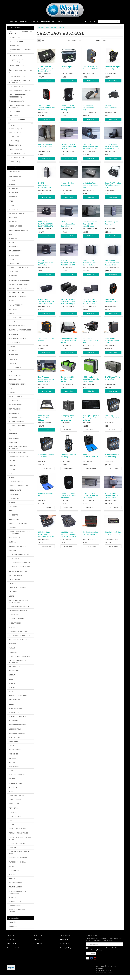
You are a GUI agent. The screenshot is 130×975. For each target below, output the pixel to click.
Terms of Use (64, 939)
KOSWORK (16, 149)
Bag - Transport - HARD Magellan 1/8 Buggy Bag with (46, 379)
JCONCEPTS (16, 55)
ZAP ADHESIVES (15, 905)
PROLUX (12, 648)
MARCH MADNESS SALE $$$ (19, 563)
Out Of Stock (68, 430)
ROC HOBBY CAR (15, 729)
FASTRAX (12, 363)
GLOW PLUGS (14, 413)
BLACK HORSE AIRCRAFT (18, 230)
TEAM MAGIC (16, 86)
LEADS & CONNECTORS (18, 546)
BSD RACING (13, 247)
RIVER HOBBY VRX (15, 708)
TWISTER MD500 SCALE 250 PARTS (19, 852)
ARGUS (11, 205)
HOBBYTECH (13, 494)
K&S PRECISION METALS (18, 523)
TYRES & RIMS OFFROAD (18, 858)
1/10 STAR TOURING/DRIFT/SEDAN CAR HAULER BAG (70, 263)
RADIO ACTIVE (14, 666)
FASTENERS (13, 355)
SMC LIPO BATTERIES (17, 775)
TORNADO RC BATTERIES (18, 833)
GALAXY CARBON (16, 396)
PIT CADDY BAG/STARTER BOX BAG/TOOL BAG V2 (46, 224)
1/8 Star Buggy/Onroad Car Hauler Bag (45, 263)
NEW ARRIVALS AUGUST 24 (20, 71)
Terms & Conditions (113, 948)
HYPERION (13, 506)
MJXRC (11, 596)
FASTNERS (13, 359)
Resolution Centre (13, 948)
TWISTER (12, 847)
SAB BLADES (13, 741)
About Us (23, 21)
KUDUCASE (13, 542)
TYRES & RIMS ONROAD (18, 862)
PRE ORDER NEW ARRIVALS (19, 635)
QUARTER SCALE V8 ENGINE (19, 656)
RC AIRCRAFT (14, 671)
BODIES (11, 242)
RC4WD (12, 683)
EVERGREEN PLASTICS (17, 338)
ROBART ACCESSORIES (17, 716)
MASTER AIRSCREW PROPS (19, 567)
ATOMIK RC (13, 209)
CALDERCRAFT (14, 255)
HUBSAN (12, 502)
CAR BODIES (13, 259)
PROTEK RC (13, 652)
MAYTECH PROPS (15, 575)
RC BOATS (12, 675)
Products (13, 21)
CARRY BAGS (14, 263)
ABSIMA (14, 137)
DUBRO (11, 301)
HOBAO (12, 477)
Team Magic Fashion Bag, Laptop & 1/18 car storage (69, 340)
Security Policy (65, 948)
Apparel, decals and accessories (16, 61)
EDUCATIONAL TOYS (17, 326)
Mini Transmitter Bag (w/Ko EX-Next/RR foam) (90, 224)
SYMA (11, 791)
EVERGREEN (13, 334)
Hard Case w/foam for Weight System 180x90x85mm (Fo (68, 302)
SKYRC (11, 770)
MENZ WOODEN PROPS (17, 588)
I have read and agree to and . (103, 949)
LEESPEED (12, 550)
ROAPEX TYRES (15, 712)
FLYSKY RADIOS (15, 367)
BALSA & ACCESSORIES (17, 213)
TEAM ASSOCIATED (16, 795)
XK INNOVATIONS (15, 901)
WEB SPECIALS (17, 101)
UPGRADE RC (14, 870)
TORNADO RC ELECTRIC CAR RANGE (20, 838)
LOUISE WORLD (15, 558)
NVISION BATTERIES (16, 619)
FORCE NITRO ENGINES (17, 384)
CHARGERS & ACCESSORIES (20, 50)
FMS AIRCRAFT (15, 376)
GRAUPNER (13, 434)
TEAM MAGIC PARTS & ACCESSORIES (18, 96)
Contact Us (34, 21)
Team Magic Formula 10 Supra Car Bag (112, 340)
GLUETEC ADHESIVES (17, 425)
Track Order (11, 943)
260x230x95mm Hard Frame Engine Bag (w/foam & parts (68, 534)
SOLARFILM (13, 779)
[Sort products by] (112, 40)
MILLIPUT (13, 592)
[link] (91, 958)
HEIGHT (12, 461)
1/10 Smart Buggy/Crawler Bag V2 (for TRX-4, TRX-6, (91, 146)
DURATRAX (13, 309)
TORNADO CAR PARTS (17, 829)
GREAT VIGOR (14, 438)
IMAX (11, 511)
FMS (10, 371)
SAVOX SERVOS (15, 750)
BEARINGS (13, 222)
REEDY (11, 691)
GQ (10, 430)
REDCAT (12, 687)
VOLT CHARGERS (15, 887)
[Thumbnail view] (39, 40)
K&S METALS (14, 519)
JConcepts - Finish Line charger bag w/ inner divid (68, 495)
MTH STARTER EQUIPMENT (19, 606)
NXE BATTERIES (15, 623)
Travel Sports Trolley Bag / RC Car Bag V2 (90, 108)
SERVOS (12, 762)
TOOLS (11, 824)
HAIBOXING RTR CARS (17, 452)
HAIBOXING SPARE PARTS (19, 457)
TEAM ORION (14, 808)
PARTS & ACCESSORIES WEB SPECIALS (20, 106)
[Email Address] (104, 944)
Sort (98, 40)
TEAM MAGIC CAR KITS (20, 91)
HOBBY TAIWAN (15, 490)
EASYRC (12, 313)
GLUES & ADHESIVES (16, 421)
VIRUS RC (12, 878)
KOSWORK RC (14, 538)
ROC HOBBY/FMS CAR (17, 733)
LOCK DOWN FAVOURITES (19, 554)
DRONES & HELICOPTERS (18, 297)
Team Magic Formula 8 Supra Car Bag (91, 340)
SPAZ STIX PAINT (15, 783)
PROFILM (12, 644)
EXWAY (12, 346)
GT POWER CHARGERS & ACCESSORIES (18, 447)
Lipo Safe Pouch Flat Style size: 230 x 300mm (46, 418)
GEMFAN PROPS (15, 400)
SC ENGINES (13, 754)
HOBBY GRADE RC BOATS (18, 486)
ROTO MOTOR (14, 737)
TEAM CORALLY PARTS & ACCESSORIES (19, 81)
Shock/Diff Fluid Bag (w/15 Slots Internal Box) (113, 185)
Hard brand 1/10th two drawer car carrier (68, 379)
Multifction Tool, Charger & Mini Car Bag (90, 185)
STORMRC (13, 787)
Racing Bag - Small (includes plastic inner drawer (68, 418)
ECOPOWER (13, 321)
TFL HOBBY (13, 812)
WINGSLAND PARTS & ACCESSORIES (17, 892)
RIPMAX (12, 704)
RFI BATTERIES (14, 700)
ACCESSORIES (14, 188)
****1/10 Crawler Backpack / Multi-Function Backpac (112, 146)
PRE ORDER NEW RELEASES (19, 639)
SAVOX (11, 745)
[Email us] (87, 958)
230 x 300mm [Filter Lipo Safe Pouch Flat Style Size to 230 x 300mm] (15, 37)
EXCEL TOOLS (14, 342)
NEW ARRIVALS (17, 66)
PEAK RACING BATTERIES (18, 631)
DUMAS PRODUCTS (16, 305)
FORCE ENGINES (15, 380)
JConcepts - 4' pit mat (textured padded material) (91, 418)
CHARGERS (15, 45)
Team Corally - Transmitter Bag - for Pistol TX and (46, 108)
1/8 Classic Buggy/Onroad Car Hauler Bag (68, 224)
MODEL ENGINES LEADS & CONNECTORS (18, 601)
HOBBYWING (14, 498)
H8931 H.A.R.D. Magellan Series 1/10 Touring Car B (91, 379)
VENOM (12, 874)
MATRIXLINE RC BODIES (18, 571)
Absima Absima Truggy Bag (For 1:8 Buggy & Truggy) (45, 69)
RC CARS (12, 679)
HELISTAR (12, 465)
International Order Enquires (51, 21)
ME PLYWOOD (14, 579)
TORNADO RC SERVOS (17, 843)
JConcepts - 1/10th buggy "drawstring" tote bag (68, 108)
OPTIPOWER (13, 627)
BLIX (10, 234)
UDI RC (11, 866)
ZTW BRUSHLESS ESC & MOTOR (18, 911)
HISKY (11, 473)
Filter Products (15, 28)
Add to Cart (46, 81)
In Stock (14, 115)
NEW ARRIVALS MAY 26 (18, 610)
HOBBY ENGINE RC (16, 482)
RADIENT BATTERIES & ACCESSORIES (17, 661)
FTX (10, 388)
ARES (11, 201)
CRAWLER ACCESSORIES (18, 284)
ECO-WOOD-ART (15, 317)
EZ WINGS (13, 351)
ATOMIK (14, 141)
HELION (12, 180)
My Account (11, 939)
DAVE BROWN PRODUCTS (18, 288)
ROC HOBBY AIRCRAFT (17, 725)
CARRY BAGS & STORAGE (18, 267)
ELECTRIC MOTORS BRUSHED (20, 330)
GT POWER (13, 442)
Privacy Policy (65, 943)
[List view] (43, 40)
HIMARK (12, 469)
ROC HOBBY (13, 721)
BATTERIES (13, 217)
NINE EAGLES (14, 615)
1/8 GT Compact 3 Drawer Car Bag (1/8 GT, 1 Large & (90, 495)
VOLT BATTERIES (15, 883)
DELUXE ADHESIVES (16, 292)
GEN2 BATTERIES (15, 405)
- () (88, 21)
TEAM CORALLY (17, 76)
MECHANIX (13, 583)
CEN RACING (13, 272)
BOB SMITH (13, 238)
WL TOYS (12, 897)
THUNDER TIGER (15, 816)
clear (20, 128)
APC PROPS (13, 197)
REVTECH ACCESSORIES (18, 696)
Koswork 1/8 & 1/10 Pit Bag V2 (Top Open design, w (68, 146)
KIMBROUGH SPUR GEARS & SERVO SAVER (19, 532)
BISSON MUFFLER (15, 226)
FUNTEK (12, 392)
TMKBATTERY (14, 820)
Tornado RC (15, 161)
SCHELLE (12, 758)
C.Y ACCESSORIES (15, 251)
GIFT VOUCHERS (15, 409)
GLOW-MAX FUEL (16, 417)
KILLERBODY (14, 527)
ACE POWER (13, 193)
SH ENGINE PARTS (16, 766)
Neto (111, 972)
